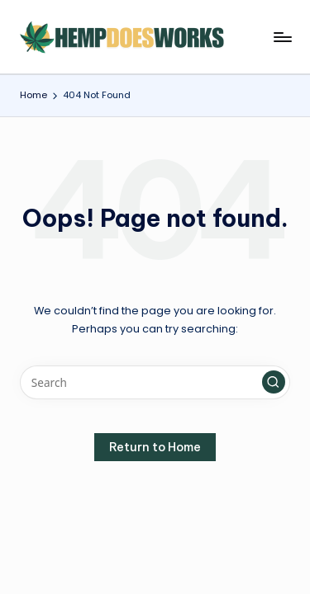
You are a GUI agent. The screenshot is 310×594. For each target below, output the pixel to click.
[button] (273, 382)
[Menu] (282, 36)
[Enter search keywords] (155, 382)
